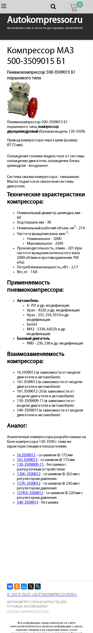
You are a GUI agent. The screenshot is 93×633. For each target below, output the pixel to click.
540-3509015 (27, 503)
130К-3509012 (28, 474)
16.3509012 (26, 455)
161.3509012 (27, 460)
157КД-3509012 (30, 493)
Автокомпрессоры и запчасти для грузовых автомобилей (36, 604)
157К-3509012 (28, 484)
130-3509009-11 (30, 465)
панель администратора (28, 611)
